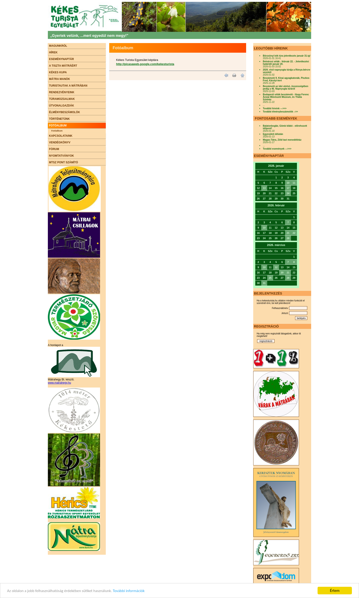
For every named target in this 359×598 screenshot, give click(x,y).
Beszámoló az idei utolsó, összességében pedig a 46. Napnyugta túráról (285, 87)
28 (288, 238)
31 (264, 283)
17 (288, 188)
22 (294, 233)
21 (288, 233)
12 (276, 267)
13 (264, 188)
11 (294, 182)
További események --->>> (277, 148)
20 (282, 272)
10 (288, 182)
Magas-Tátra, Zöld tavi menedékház (282, 140)
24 (288, 193)
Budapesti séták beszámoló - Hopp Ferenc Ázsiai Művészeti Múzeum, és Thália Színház (286, 97)
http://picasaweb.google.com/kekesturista (145, 64)
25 (270, 277)
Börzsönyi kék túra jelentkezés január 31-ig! (286, 56)
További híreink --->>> (274, 108)
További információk (129, 590)
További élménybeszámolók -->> (280, 111)
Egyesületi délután (273, 134)
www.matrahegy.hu (59, 382)
